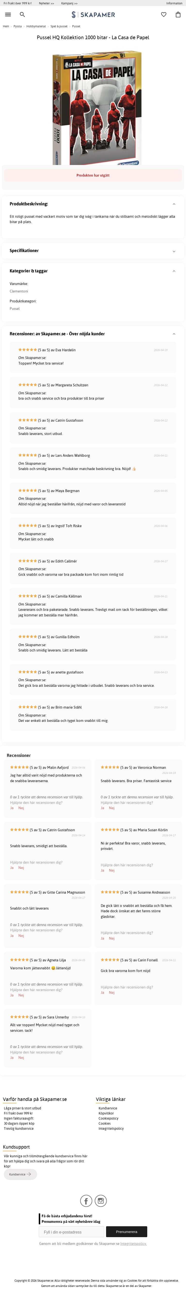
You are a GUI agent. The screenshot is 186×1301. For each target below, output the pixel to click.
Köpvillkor (106, 1113)
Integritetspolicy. (133, 1243)
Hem (6, 26)
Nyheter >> (46, 3)
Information (174, 3)
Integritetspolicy (111, 1128)
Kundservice (108, 1108)
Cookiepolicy (108, 1118)
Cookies (105, 1123)
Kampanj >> (69, 3)
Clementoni (19, 291)
